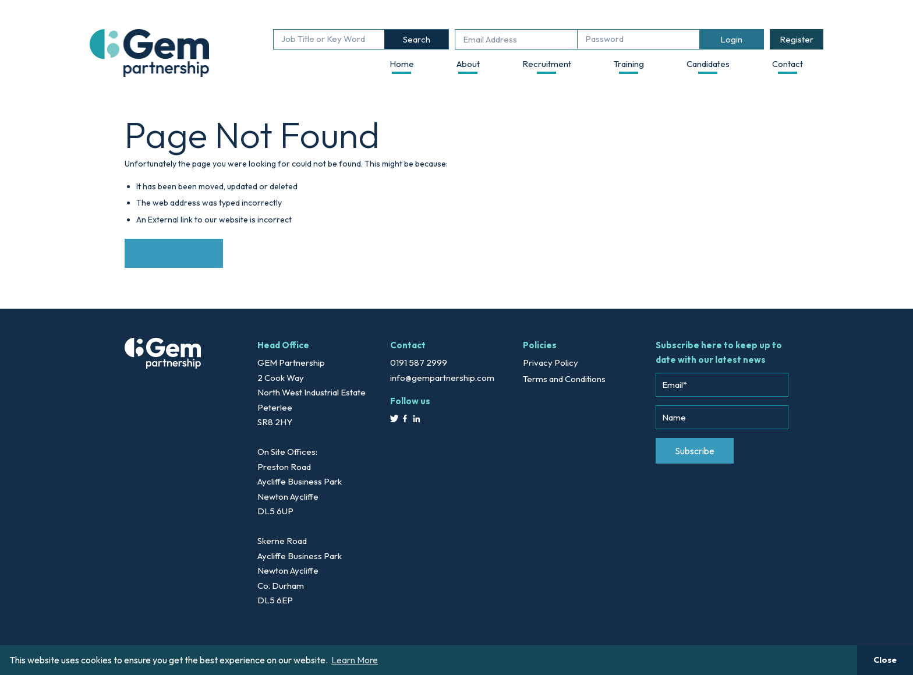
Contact (787, 63)
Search (416, 39)
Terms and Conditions (564, 378)
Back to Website (174, 253)
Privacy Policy (550, 362)
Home (402, 63)
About (468, 63)
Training (629, 63)
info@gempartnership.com (442, 377)
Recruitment (546, 63)
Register (796, 39)
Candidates (708, 63)
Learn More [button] (354, 660)
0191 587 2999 (418, 362)
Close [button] (885, 660)
